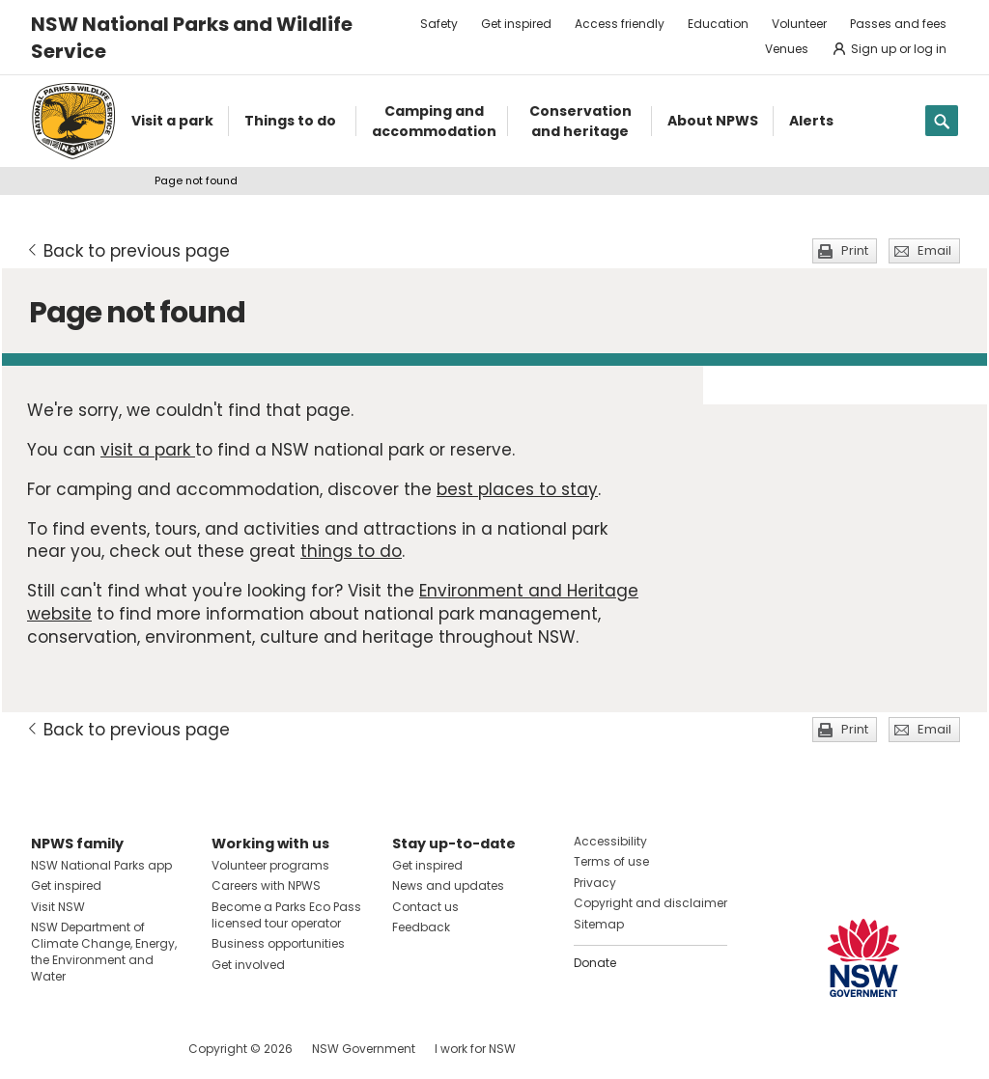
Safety (439, 23)
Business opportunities (278, 943)
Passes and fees (898, 23)
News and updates (448, 885)
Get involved (248, 964)
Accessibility (610, 841)
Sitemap (599, 924)
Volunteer (799, 23)
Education (718, 23)
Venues (786, 49)
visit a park (147, 449)
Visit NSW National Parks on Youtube (132, 1048)
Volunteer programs (270, 865)
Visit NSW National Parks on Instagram (90, 1048)
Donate (595, 962)
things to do (351, 551)
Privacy (595, 882)
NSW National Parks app (101, 865)
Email (934, 250)
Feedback (421, 927)
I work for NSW (475, 1048)
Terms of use (611, 861)
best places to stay (517, 489)
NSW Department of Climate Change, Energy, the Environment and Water (104, 951)
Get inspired (516, 23)
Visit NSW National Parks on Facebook (49, 1048)
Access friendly (619, 23)
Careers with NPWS (266, 885)
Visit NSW (58, 907)
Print (854, 250)
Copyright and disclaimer (650, 903)
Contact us (425, 907)
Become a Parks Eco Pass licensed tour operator (286, 915)
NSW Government (363, 1048)
